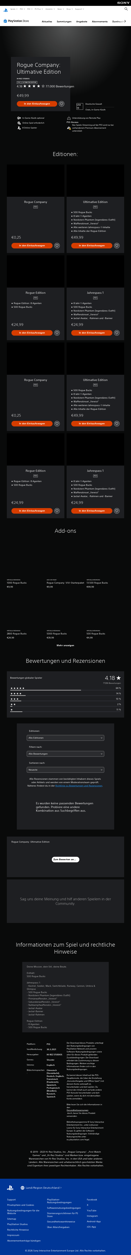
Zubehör (49, 9)
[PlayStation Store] (17, 17)
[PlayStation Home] (5, 9)
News (59, 9)
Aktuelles (47, 18)
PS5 (21, 9)
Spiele (12, 9)
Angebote (81, 18)
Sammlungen (64, 18)
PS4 (29, 9)
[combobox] (65, 735)
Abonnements (100, 18)
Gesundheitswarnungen (77, 1107)
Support (78, 9)
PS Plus (38, 9)
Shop (68, 9)
